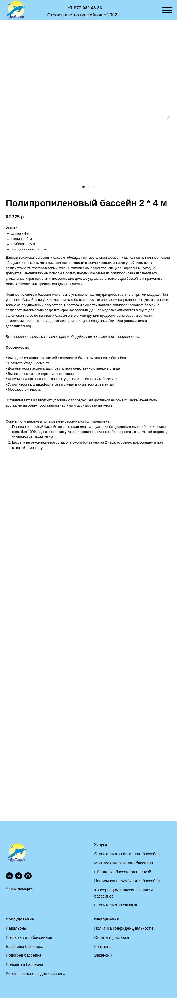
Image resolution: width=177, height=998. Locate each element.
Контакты (102, 946)
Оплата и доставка (111, 937)
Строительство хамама (115, 905)
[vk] (9, 875)
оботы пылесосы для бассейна (37, 973)
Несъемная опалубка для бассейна (127, 881)
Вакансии (103, 955)
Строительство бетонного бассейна (127, 854)
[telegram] (18, 875)
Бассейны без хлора (24, 946)
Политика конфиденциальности (123, 928)
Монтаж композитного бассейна (123, 863)
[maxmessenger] (28, 875)
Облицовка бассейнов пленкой (122, 872)
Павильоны (16, 928)
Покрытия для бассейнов (29, 937)
